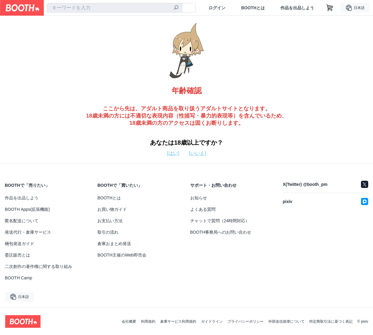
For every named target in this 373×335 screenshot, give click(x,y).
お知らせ (198, 197)
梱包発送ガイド (19, 243)
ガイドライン (212, 321)
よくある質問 (203, 209)
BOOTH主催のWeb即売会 (121, 255)
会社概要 (129, 321)
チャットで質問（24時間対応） (220, 220)
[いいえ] (197, 153)
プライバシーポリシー (246, 321)
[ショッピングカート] (330, 8)
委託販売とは (17, 255)
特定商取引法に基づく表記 (331, 321)
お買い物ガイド (112, 209)
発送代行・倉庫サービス (28, 232)
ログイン (217, 8)
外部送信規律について (286, 321)
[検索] (176, 8)
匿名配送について (21, 220)
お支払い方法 (110, 220)
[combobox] (114, 8)
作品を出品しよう (297, 8)
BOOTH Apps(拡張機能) (27, 209)
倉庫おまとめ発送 (114, 243)
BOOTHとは (253, 8)
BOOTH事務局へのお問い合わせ (221, 232)
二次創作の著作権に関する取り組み (38, 266)
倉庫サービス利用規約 (178, 321)
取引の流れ (107, 232)
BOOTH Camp (18, 277)
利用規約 (148, 321)
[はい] (173, 153)
